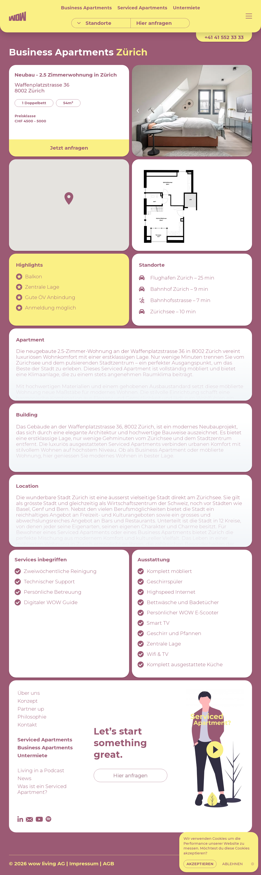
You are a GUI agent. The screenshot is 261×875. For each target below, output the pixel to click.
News (24, 778)
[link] (252, 865)
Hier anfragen (130, 775)
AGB (108, 864)
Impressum (83, 864)
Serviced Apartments (142, 7)
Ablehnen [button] (232, 865)
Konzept (27, 701)
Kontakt (27, 725)
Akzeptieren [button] (200, 865)
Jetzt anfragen (69, 148)
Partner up (30, 709)
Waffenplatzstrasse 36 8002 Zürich (42, 88)
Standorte (94, 23)
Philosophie (31, 717)
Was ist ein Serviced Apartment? (42, 789)
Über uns (28, 693)
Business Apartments (86, 7)
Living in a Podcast (40, 770)
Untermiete (186, 7)
